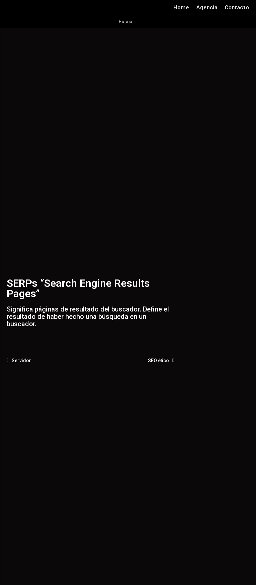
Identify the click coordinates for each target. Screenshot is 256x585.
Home (181, 7)
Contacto (237, 7)
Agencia (206, 7)
